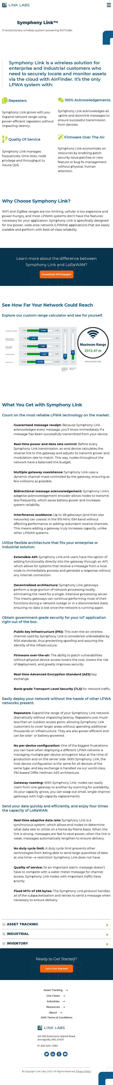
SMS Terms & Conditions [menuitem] (56, 1017)
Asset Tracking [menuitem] (53, 990)
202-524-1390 (49, 1045)
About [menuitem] (53, 1012)
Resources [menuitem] (53, 1007)
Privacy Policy (83, 1071)
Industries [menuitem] (53, 1001)
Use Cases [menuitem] (53, 996)
